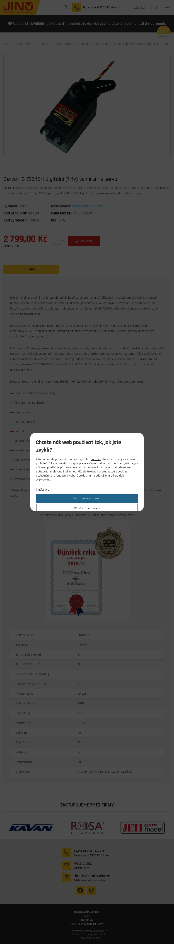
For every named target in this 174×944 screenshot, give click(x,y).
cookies (96, 459)
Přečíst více (42, 490)
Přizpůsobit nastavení (87, 508)
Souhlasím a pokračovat (87, 498)
